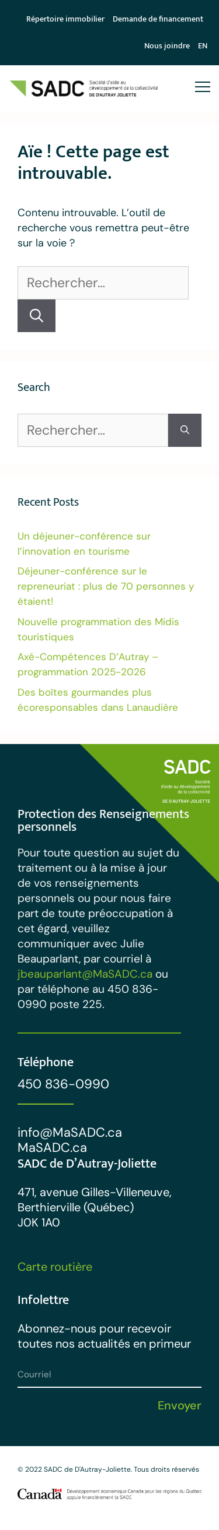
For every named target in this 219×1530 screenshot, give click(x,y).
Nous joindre (167, 45)
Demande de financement (158, 19)
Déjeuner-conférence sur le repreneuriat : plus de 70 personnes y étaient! (106, 586)
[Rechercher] (36, 316)
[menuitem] (202, 46)
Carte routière (55, 1266)
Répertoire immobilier (65, 19)
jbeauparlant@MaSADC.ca (85, 974)
